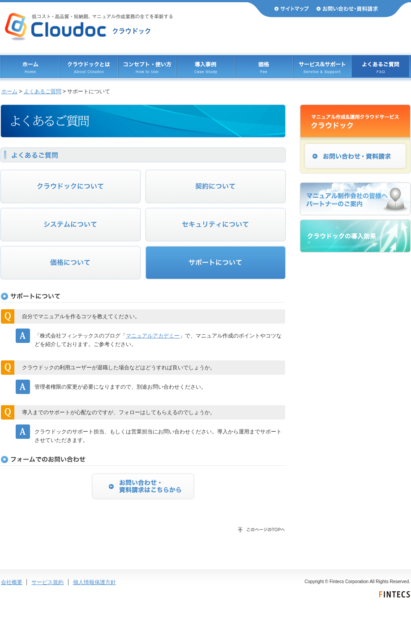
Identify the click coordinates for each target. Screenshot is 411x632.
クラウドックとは (89, 66)
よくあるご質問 (380, 66)
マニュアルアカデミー (153, 336)
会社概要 (11, 582)
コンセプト (147, 66)
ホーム (30, 66)
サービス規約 (47, 582)
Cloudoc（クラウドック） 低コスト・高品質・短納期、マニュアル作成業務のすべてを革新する (89, 27)
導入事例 (205, 66)
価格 (263, 66)
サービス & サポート (322, 66)
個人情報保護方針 (94, 582)
